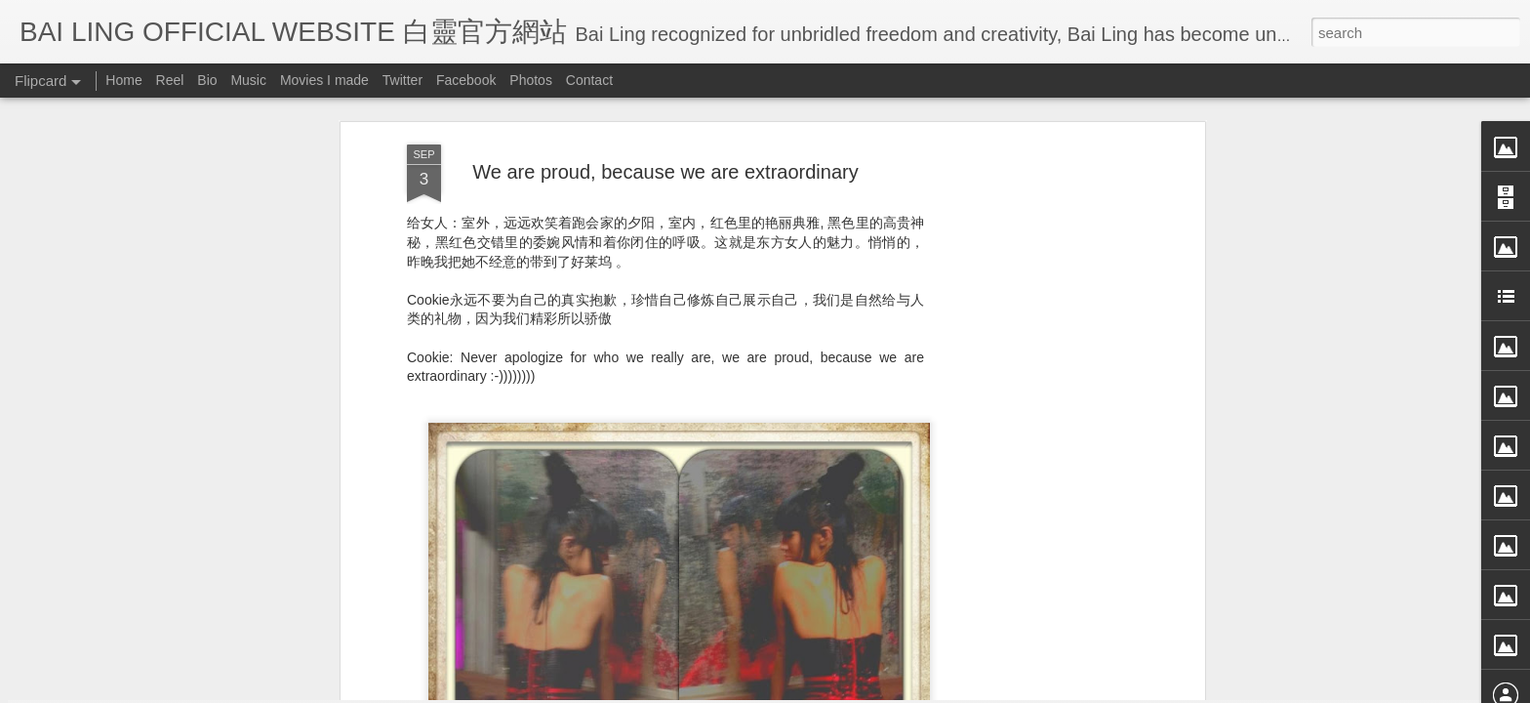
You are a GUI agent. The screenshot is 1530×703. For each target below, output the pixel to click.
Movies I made (324, 80)
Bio (207, 80)
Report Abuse (943, 690)
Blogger (885, 690)
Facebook (466, 80)
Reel (170, 80)
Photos (530, 80)
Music (248, 80)
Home (123, 80)
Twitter (402, 80)
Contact (589, 80)
